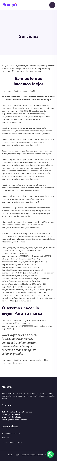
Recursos (5, 438)
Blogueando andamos (11, 433)
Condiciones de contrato (12, 442)
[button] (50, 454)
